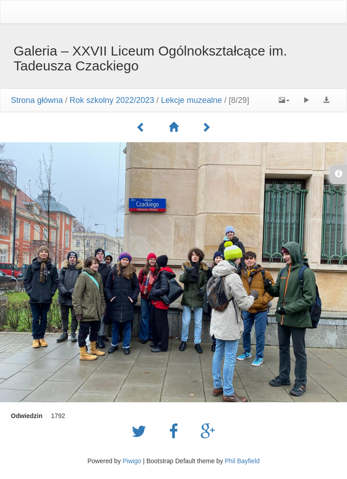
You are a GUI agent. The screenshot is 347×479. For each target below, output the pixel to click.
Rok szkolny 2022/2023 (112, 100)
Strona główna (37, 100)
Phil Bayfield (242, 461)
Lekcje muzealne (191, 100)
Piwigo (131, 461)
